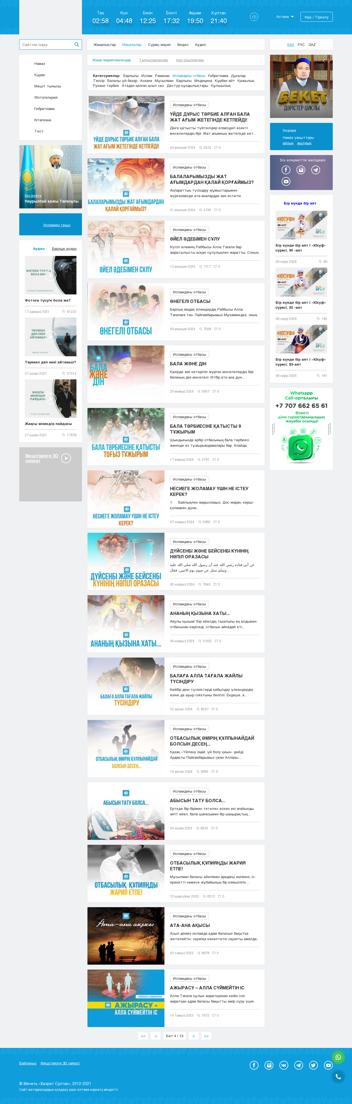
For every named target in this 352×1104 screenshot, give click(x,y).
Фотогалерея (41, 97)
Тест (34, 131)
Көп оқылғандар (190, 60)
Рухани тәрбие (106, 85)
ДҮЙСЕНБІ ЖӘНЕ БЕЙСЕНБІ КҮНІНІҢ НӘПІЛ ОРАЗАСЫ (209, 553)
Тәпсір (99, 80)
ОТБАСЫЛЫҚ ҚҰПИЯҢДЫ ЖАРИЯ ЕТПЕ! (208, 865)
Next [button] (329, 61)
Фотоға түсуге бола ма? (48, 300)
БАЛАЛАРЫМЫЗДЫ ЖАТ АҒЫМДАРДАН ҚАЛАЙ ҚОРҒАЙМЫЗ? (212, 179)
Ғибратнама (39, 108)
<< (143, 1036)
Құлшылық (221, 85)
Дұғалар (238, 75)
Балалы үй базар (122, 80)
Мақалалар (131, 44)
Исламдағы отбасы (188, 75)
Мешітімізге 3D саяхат (60, 1063)
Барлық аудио (64, 248)
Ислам (146, 75)
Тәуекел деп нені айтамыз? (50, 362)
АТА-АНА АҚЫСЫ (190, 925)
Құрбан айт (225, 80)
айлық (288, 143)
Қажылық (246, 80)
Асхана (146, 80)
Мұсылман (164, 80)
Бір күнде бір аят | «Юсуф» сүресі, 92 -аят (301, 305)
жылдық (304, 143)
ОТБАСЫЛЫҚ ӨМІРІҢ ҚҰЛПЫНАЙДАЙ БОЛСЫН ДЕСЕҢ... (212, 740)
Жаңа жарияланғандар (111, 60)
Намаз (35, 63)
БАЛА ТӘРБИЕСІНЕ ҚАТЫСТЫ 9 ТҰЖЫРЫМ (205, 428)
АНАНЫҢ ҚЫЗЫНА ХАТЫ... (200, 613)
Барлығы (131, 75)
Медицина (203, 80)
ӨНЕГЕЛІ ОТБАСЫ (190, 301)
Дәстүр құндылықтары (187, 85)
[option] (301, 87)
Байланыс (28, 1063)
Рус (301, 44)
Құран (35, 74)
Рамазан (162, 75)
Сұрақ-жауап (159, 44)
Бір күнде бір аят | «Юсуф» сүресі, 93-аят (301, 361)
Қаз (290, 44)
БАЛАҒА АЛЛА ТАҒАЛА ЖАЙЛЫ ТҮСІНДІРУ (206, 678)
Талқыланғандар (153, 60)
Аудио (200, 44)
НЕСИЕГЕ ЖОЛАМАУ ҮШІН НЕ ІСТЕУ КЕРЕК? (209, 491)
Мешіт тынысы (43, 86)
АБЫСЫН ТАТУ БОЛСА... (197, 800)
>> (206, 1036)
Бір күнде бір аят (300, 203)
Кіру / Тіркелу (317, 17)
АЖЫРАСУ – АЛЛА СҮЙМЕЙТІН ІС (207, 987)
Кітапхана (38, 120)
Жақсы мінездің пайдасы (48, 423)
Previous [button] (324, 61)
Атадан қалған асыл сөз (143, 85)
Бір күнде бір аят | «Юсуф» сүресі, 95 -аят (301, 247)
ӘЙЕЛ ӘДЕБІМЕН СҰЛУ (195, 238)
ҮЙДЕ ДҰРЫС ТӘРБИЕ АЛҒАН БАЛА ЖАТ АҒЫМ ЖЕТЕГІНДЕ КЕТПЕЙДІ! (210, 116)
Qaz (312, 44)
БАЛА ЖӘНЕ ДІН (188, 363)
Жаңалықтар (105, 44)
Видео (182, 44)
